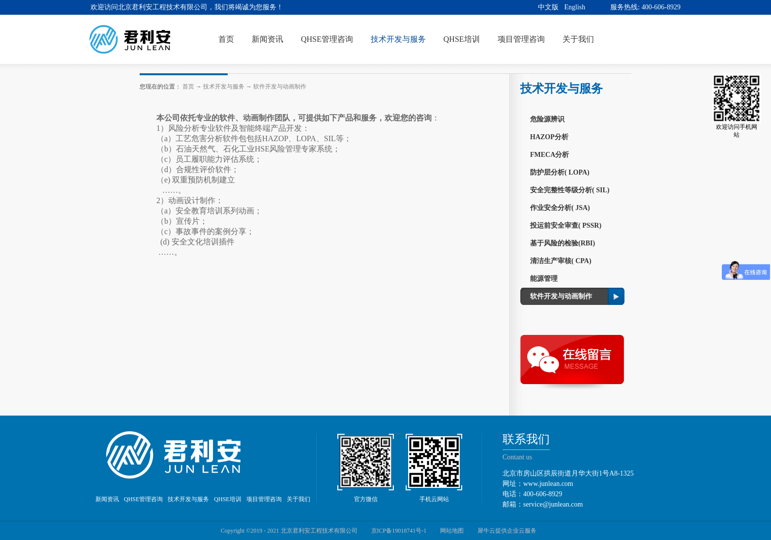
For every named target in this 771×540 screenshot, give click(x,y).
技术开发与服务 (223, 86)
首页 (226, 39)
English (575, 7)
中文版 (548, 7)
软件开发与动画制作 (279, 86)
